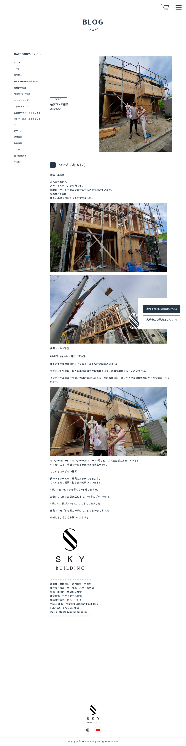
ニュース (18, 149)
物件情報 (18, 143)
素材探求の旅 (20, 88)
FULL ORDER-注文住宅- (26, 81)
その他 (17, 162)
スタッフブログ (21, 100)
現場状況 (18, 137)
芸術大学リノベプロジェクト (27, 113)
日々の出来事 (20, 156)
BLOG (17, 63)
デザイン (18, 131)
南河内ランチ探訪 (22, 94)
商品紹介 (18, 75)
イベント (18, 69)
